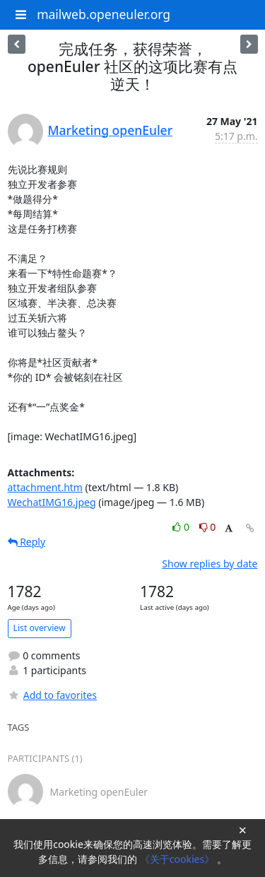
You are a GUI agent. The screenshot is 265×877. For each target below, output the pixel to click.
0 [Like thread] (182, 527)
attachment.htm (45, 487)
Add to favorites (52, 695)
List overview (39, 628)
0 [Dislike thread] (207, 527)
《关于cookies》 (178, 859)
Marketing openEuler (110, 130)
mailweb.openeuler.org (103, 14)
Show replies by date (209, 563)
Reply (27, 541)
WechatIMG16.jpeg (52, 502)
